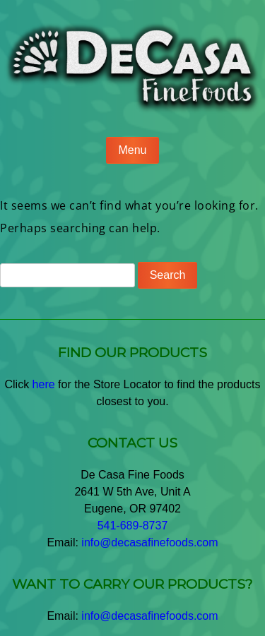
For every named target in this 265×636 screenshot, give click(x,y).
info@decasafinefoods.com (149, 542)
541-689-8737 (133, 526)
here (44, 384)
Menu (132, 150)
